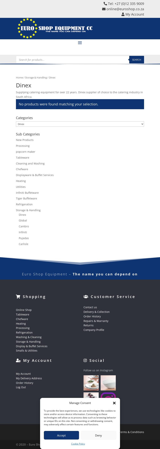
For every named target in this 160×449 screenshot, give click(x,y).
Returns (89, 325)
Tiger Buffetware (26, 198)
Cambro (24, 226)
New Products (25, 140)
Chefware (22, 169)
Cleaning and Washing (30, 163)
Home (19, 77)
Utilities (21, 187)
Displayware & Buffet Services (35, 175)
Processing (23, 146)
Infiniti (23, 232)
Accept (61, 435)
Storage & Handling (36, 77)
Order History (92, 316)
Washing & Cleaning (29, 337)
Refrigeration (24, 204)
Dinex (22, 215)
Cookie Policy (78, 443)
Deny (98, 435)
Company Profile (94, 330)
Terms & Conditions (131, 432)
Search (136, 59)
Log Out (21, 387)
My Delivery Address (29, 378)
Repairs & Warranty (96, 321)
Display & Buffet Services (31, 346)
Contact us (90, 307)
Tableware (22, 157)
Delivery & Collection (97, 312)
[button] (114, 403)
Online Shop (24, 310)
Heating (21, 181)
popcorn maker (25, 151)
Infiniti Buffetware (27, 192)
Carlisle (23, 244)
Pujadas (24, 238)
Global (23, 220)
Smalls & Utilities (26, 350)
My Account (23, 373)
